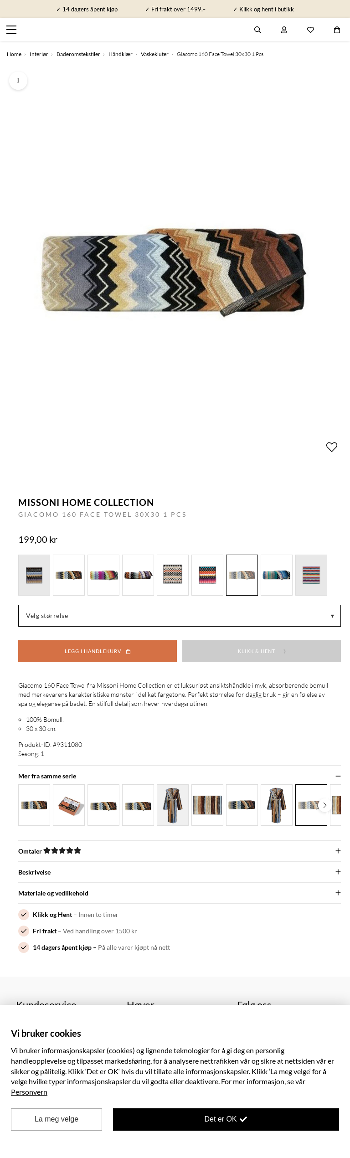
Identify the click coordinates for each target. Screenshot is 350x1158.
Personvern (29, 1091)
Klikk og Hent (52, 914)
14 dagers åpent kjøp (62, 947)
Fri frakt (45, 931)
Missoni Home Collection (86, 502)
